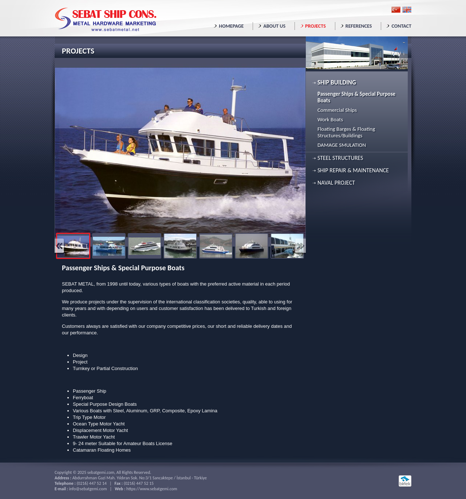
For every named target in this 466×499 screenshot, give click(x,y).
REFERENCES (358, 26)
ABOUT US (274, 26)
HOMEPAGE (231, 26)
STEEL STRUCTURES (340, 157)
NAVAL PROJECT (336, 182)
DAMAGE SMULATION (341, 145)
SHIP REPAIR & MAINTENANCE (353, 170)
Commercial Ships (337, 110)
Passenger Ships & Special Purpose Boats (356, 97)
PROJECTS (315, 26)
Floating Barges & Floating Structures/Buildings (346, 132)
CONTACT (401, 26)
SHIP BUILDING (336, 82)
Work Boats (330, 119)
